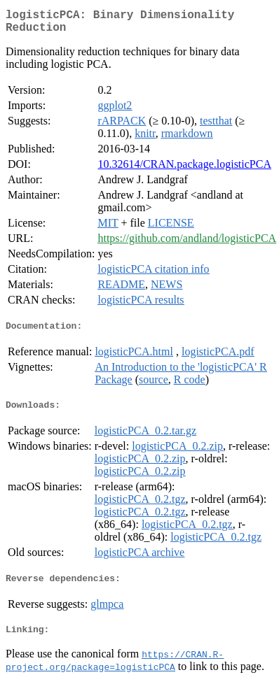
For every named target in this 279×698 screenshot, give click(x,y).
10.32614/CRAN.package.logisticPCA (184, 170)
